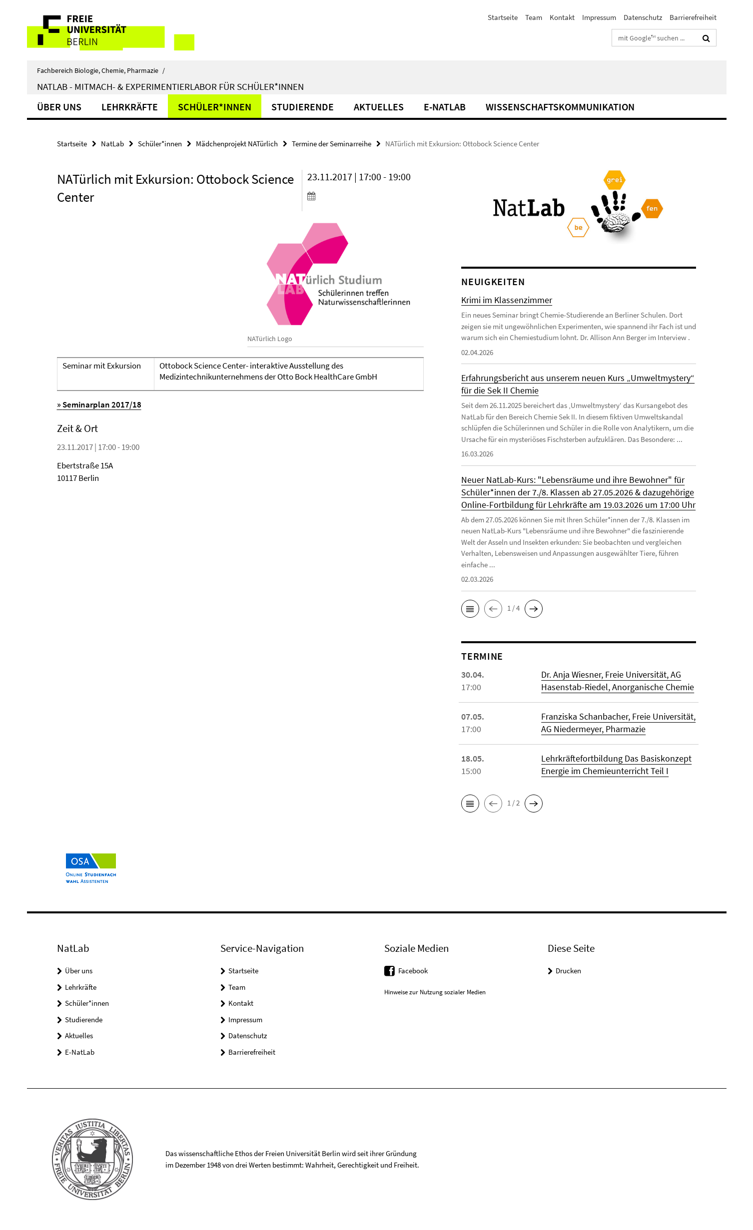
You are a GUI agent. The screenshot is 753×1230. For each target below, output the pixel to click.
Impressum (599, 17)
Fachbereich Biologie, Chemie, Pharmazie (101, 70)
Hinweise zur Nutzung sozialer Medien (435, 992)
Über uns (59, 106)
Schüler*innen (214, 106)
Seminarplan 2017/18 (101, 404)
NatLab (112, 143)
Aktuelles (379, 106)
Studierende (302, 106)
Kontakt (562, 17)
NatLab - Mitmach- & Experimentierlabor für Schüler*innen (170, 86)
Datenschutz (643, 17)
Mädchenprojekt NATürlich (237, 143)
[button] (470, 609)
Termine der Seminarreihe (331, 143)
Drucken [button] (568, 970)
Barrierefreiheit (693, 17)
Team (533, 17)
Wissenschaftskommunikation (560, 106)
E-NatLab (445, 106)
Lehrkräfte (129, 106)
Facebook (413, 970)
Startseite (503, 17)
